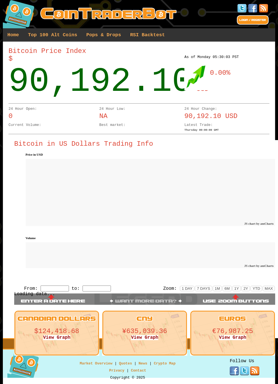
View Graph (56, 337)
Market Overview (96, 363)
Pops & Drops (103, 35)
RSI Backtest (147, 35)
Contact (138, 370)
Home (13, 35)
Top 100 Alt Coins (52, 35)
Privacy (117, 370)
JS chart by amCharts (259, 223)
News (142, 363)
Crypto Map (165, 363)
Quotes (125, 363)
